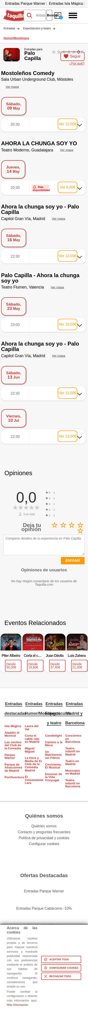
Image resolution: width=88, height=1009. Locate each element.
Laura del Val (31, 727)
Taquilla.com (13, 11)
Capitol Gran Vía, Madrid (23, 218)
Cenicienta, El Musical (53, 766)
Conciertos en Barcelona (73, 738)
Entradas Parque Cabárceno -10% (44, 908)
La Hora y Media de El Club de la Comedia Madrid (33, 764)
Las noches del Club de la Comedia (13, 745)
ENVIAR (72, 560)
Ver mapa (12, 86)
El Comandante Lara (34, 780)
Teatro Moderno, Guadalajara (27, 150)
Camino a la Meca (53, 743)
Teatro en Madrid (72, 762)
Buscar (49, 15)
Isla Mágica (13, 726)
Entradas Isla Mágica (66, 3)
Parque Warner (10, 756)
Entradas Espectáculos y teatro (58, 713)
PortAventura (14, 777)
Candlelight (53, 735)
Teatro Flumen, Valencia (22, 287)
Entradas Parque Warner (25, 3)
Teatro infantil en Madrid (72, 751)
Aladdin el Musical (12, 734)
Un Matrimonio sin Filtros (53, 755)
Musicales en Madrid (72, 772)
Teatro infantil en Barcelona (72, 783)
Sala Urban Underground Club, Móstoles (37, 79)
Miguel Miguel (30, 750)
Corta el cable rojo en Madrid (32, 738)
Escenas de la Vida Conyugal (53, 777)
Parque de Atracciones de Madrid (13, 767)
